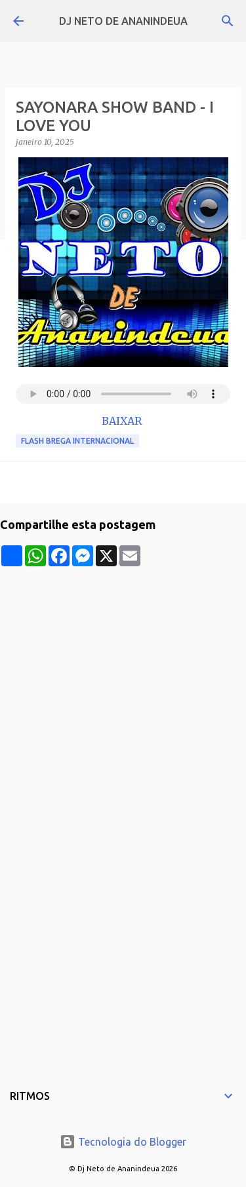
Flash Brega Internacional (77, 441)
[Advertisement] (123, 689)
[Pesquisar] (228, 21)
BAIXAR (123, 420)
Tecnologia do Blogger (123, 1142)
